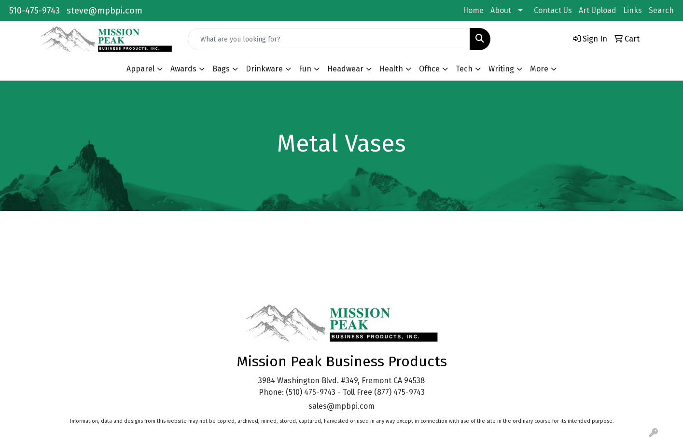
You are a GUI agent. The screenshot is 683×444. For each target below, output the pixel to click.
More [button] (539, 68)
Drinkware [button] (264, 68)
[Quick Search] (329, 39)
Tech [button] (464, 68)
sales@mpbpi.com (341, 406)
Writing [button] (501, 68)
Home (473, 10)
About (500, 10)
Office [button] (429, 68)
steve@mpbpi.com (104, 10)
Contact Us (553, 10)
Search (661, 10)
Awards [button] (183, 68)
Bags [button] (221, 68)
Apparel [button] (140, 68)
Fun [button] (305, 68)
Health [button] (391, 68)
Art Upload (597, 10)
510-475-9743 (34, 10)
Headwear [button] (345, 68)
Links (632, 10)
